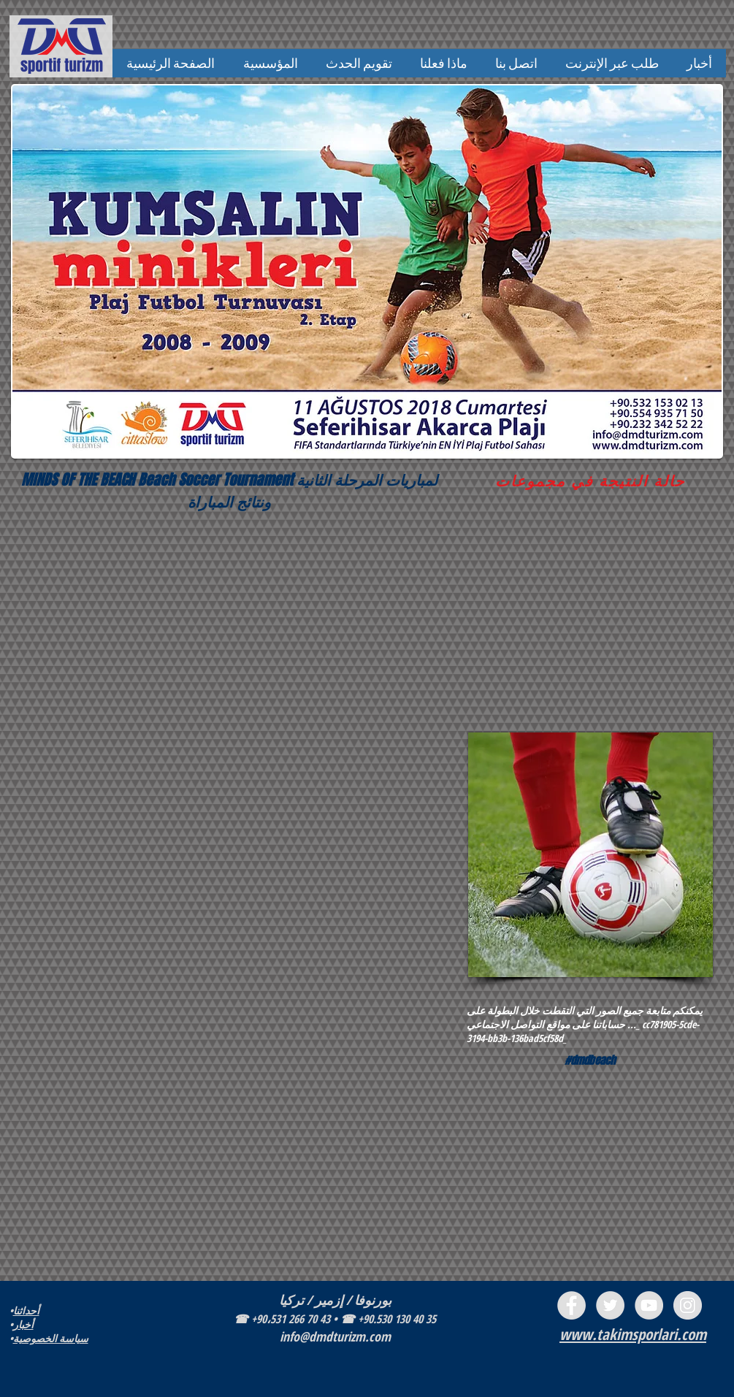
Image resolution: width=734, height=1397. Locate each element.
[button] (270, 63)
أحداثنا (26, 1310)
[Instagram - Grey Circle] (687, 1305)
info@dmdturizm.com (335, 1336)
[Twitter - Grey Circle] (610, 1305)
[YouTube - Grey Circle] (649, 1305)
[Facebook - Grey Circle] (571, 1305)
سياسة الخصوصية (50, 1338)
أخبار (23, 1324)
